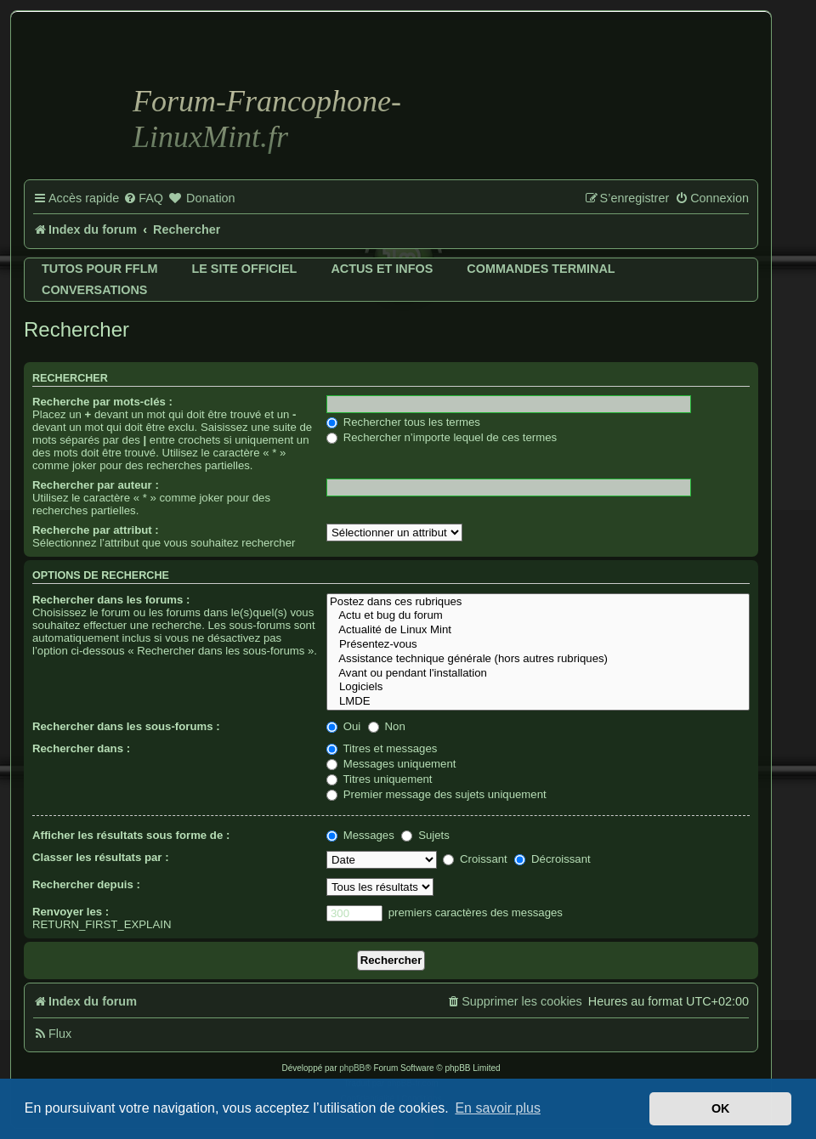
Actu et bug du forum (538, 616)
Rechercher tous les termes (403, 422)
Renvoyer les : (70, 911)
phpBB (352, 1068)
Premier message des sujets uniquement (436, 794)
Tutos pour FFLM (99, 268)
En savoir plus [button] (498, 1108)
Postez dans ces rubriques (538, 602)
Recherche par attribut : (95, 530)
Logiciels (538, 687)
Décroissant (552, 859)
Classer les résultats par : (100, 857)
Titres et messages (381, 748)
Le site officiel (244, 268)
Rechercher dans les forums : (111, 599)
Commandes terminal (541, 268)
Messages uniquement (391, 763)
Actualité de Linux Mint (538, 630)
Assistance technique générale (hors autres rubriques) (538, 659)
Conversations (94, 290)
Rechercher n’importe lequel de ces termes (441, 437)
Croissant (475, 859)
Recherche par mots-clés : (102, 401)
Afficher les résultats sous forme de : (131, 835)
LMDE (538, 701)
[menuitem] (143, 198)
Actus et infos (382, 268)
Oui (343, 726)
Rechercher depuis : (86, 884)
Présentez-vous (538, 645)
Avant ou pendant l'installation (538, 673)
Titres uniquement (379, 779)
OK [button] (720, 1108)
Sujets (425, 835)
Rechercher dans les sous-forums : (126, 726)
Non (386, 726)
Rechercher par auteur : (95, 485)
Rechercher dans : (81, 748)
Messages (360, 835)
